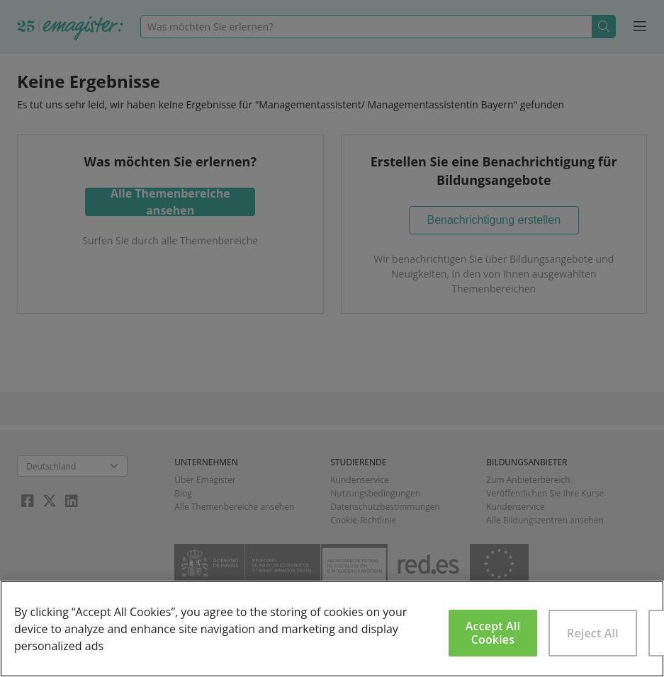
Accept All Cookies (493, 632)
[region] (332, 629)
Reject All (593, 633)
